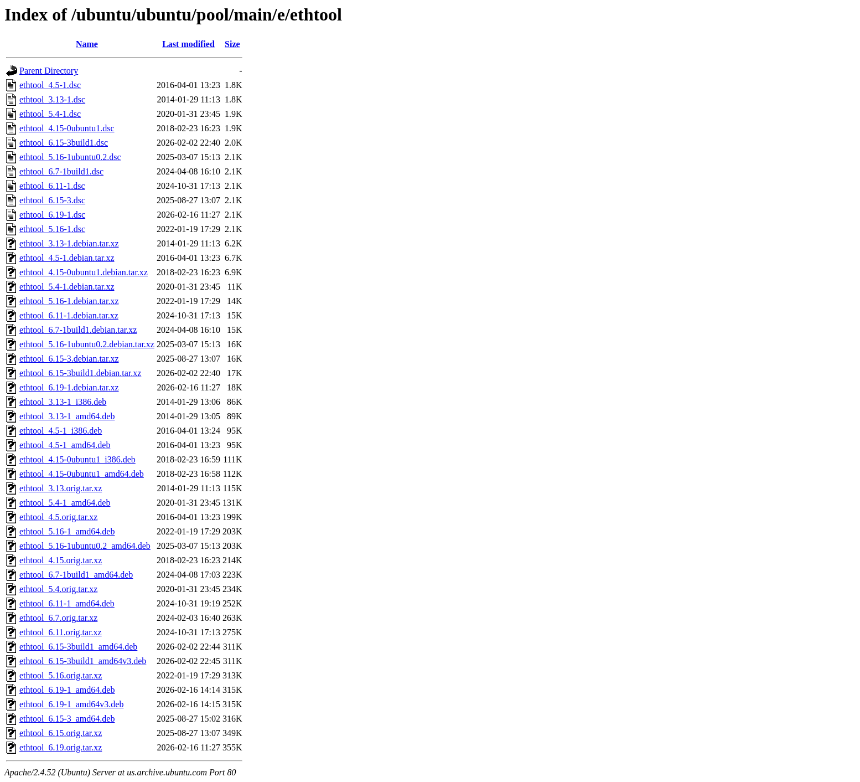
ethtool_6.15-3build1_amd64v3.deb (82, 661)
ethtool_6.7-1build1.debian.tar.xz (78, 330)
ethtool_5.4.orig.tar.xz (58, 589)
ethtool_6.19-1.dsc (52, 214)
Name (87, 44)
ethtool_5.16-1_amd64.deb (67, 531)
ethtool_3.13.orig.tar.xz (60, 488)
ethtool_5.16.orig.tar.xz (60, 675)
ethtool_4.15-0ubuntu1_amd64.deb (81, 474)
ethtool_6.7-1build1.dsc (61, 171)
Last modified (188, 44)
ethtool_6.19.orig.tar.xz (60, 747)
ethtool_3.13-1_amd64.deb (67, 416)
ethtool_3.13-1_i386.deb (62, 402)
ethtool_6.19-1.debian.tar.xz (69, 387)
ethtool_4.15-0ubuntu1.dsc (67, 128)
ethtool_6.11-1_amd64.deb (67, 603)
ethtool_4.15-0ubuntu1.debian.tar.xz (83, 272)
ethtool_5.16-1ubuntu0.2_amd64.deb (85, 546)
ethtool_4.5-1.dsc (50, 85)
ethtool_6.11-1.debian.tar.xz (68, 315)
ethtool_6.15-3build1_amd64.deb (78, 646)
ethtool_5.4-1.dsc (50, 114)
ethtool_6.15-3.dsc (52, 200)
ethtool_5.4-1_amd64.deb (64, 502)
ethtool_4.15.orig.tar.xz (60, 560)
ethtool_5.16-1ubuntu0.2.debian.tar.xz (86, 344)
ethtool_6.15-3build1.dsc (63, 142)
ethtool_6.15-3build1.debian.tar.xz (80, 373)
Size (232, 44)
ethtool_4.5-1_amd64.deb (64, 445)
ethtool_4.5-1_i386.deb (60, 430)
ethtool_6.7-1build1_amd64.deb (76, 574)
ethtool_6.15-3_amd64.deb (67, 718)
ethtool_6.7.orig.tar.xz (58, 617)
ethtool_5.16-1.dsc (52, 229)
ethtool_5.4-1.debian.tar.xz (67, 286)
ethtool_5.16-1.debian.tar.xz (69, 301)
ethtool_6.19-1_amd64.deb (67, 689)
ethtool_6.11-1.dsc (52, 186)
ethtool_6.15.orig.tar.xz (60, 733)
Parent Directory (48, 70)
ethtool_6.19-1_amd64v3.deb (71, 704)
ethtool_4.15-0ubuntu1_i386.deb (77, 459)
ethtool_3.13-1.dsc (52, 99)
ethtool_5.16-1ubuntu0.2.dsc (70, 157)
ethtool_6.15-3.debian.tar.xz (69, 358)
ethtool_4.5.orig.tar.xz (58, 517)
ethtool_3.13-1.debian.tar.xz (69, 243)
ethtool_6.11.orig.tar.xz (60, 632)
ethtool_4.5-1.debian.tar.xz (67, 258)
